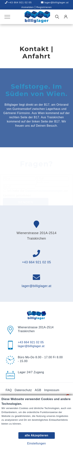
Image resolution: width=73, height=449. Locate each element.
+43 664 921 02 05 (36, 268)
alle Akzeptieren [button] (36, 435)
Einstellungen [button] (36, 443)
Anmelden (27, 7)
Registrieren (44, 7)
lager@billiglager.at (55, 2)
